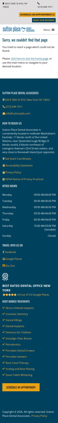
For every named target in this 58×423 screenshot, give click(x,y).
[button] (46, 30)
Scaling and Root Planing (20, 369)
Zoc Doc (9, 265)
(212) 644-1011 (45, 6)
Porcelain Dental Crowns (20, 350)
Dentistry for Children (18, 332)
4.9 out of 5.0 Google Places (26, 294)
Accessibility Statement (18, 165)
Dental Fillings (14, 320)
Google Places (12, 259)
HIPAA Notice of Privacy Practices (23, 179)
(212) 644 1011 (12, 106)
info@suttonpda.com (16, 113)
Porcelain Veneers (16, 356)
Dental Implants (15, 326)
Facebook (9, 252)
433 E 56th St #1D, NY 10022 (15, 5)
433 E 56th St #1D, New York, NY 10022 (26, 99)
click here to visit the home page (29, 58)
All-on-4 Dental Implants (20, 308)
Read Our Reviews (43, 20)
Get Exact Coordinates (17, 158)
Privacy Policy (12, 172)
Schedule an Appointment (21, 387)
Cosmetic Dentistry (17, 314)
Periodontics (13, 344)
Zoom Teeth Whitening (19, 375)
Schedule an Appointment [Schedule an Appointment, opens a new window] (37, 14)
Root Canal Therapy (17, 363)
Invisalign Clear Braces (19, 338)
